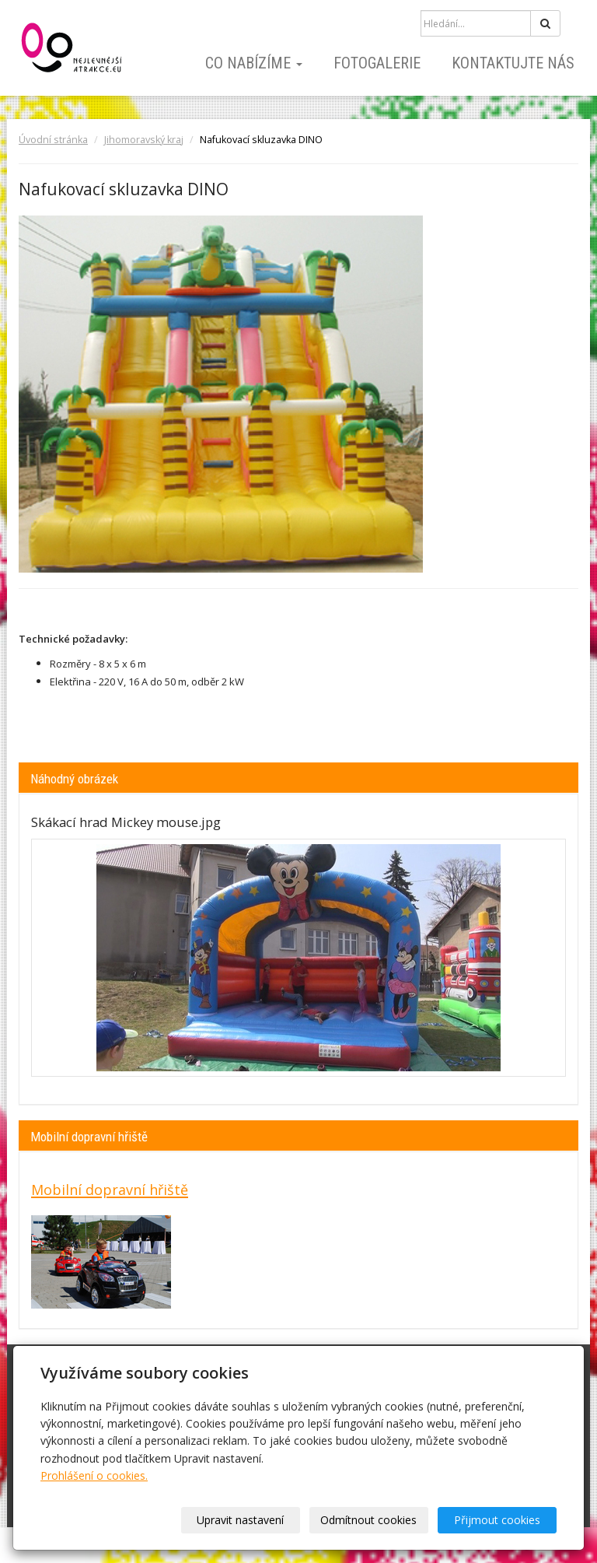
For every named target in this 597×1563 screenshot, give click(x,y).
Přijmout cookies (497, 1519)
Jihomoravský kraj (143, 139)
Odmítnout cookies (368, 1519)
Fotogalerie (377, 63)
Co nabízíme (253, 63)
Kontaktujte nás (513, 63)
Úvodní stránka (53, 139)
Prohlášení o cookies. (94, 1475)
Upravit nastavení (240, 1519)
